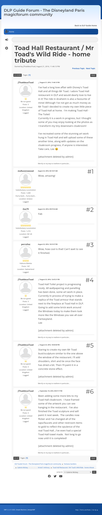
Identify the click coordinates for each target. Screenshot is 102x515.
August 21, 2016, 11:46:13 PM (50, 82)
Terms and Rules (85, 510)
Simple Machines (21, 510)
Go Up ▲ (95, 510)
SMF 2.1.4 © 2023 (9, 510)
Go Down (17, 75)
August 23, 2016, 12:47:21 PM (50, 279)
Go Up (16, 458)
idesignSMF (31, 510)
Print (93, 75)
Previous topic (78, 68)
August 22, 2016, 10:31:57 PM (47, 244)
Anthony (46, 467)
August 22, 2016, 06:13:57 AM (48, 171)
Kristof (40, 467)
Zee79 (26, 209)
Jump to (59, 472)
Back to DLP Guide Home (86, 25)
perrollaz (25, 244)
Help (76, 510)
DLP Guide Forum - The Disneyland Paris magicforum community (44, 12)
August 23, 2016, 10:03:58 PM (50, 345)
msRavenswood (26, 171)
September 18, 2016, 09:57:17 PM (51, 391)
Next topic (90, 68)
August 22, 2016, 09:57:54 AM (48, 209)
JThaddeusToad (26, 82)
